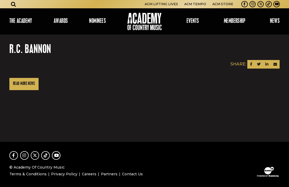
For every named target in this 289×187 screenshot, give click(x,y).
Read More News (24, 84)
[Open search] (13, 4)
